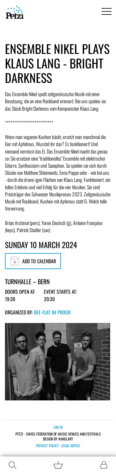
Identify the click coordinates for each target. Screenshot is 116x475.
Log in (58, 427)
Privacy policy (47, 445)
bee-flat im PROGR (52, 312)
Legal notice (70, 445)
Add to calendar (33, 261)
